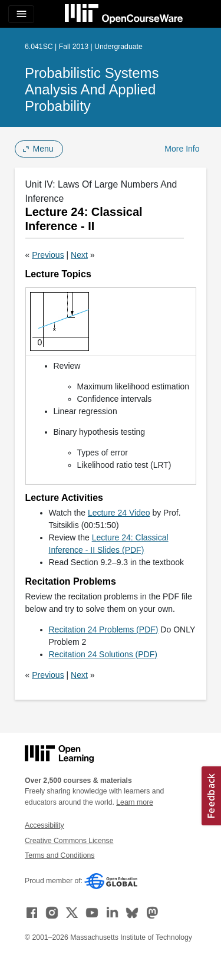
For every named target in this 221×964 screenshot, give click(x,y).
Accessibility (44, 825)
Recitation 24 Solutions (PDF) (103, 654)
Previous (48, 255)
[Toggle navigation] (21, 14)
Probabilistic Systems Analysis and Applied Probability (92, 89)
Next (79, 255)
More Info (181, 148)
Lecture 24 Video (119, 512)
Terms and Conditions (59, 855)
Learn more (134, 802)
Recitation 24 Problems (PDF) (104, 629)
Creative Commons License (69, 841)
